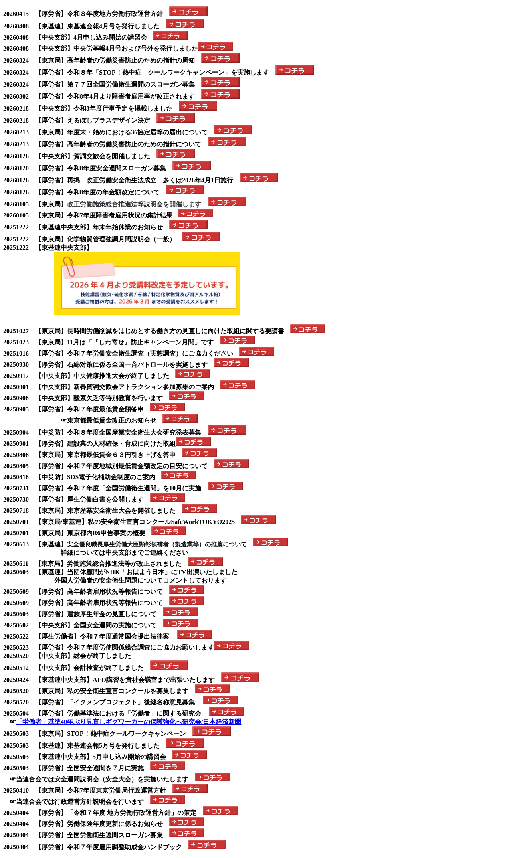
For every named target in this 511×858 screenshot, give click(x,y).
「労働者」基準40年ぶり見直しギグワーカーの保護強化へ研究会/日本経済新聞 (128, 721)
